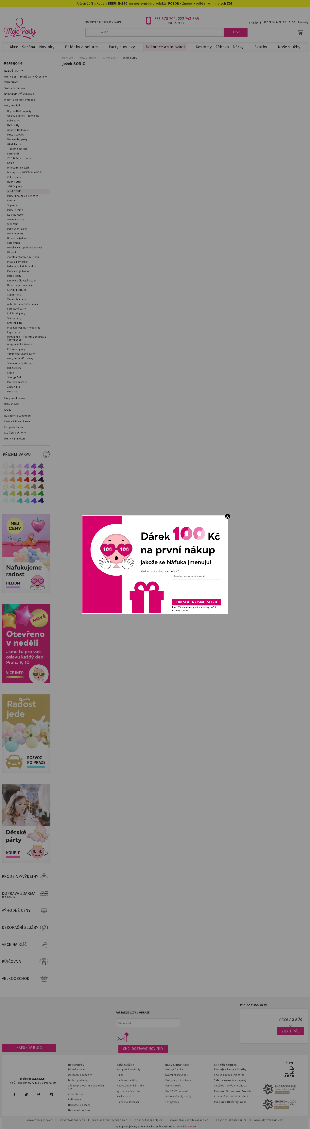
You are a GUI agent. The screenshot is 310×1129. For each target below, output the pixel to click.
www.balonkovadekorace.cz (189, 1120)
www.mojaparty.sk (72, 1120)
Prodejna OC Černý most (230, 1102)
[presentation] (196, 590)
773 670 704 (165, 18)
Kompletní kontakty (128, 1069)
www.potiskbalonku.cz (231, 1120)
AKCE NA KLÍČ (26, 944)
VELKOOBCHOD (26, 978)
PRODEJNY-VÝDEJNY (26, 876)
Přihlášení (255, 22)
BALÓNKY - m (173, 1091)
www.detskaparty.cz (149, 1120)
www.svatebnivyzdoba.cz (109, 1120)
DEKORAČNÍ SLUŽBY (26, 927)
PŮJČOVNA (26, 961)
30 (125, 3)
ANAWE (192, 1126)
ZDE (230, 3)
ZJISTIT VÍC (291, 1031)
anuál (185, 1091)
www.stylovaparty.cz (268, 1120)
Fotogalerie (172, 1102)
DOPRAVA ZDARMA (26, 893)
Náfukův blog (29, 1048)
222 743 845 (188, 18)
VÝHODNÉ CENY (26, 910)
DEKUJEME (116, 3)
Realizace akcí (125, 1096)
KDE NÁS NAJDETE (225, 1065)
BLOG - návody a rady (178, 1096)
